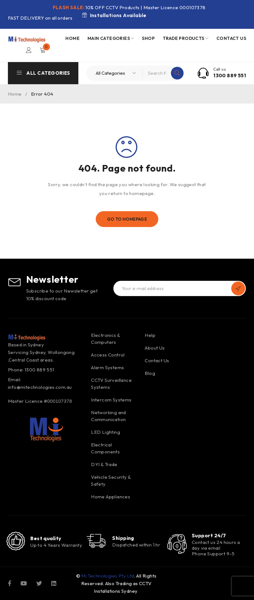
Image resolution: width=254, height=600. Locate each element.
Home (15, 94)
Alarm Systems (107, 367)
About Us (155, 348)
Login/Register (29, 50)
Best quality (45, 538)
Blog (150, 373)
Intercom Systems (111, 400)
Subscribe (238, 288)
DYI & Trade (104, 464)
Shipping (123, 538)
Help (150, 335)
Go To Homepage (127, 219)
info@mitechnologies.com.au (40, 387)
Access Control (108, 355)
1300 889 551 (229, 75)
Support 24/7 (209, 535)
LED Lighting (105, 432)
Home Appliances (110, 497)
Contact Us (157, 360)
